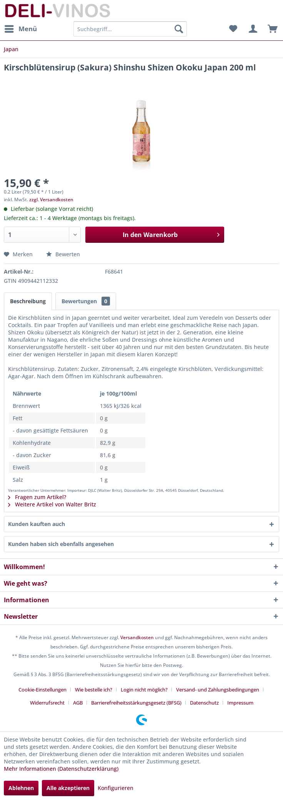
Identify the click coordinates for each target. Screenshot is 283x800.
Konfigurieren (115, 788)
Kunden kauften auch (36, 524)
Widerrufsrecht (47, 702)
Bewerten (63, 254)
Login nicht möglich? (144, 689)
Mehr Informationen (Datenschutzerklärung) (61, 768)
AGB (78, 702)
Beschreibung (28, 301)
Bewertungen (86, 301)
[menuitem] (20, 29)
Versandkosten (137, 637)
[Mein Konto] (252, 29)
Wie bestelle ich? (93, 689)
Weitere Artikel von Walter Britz (52, 504)
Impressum (240, 702)
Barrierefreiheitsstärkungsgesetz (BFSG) (136, 702)
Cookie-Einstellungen (42, 689)
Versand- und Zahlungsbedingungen (217, 689)
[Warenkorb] (270, 29)
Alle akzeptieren (68, 788)
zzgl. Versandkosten (51, 199)
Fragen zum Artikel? (37, 497)
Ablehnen (21, 788)
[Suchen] (179, 29)
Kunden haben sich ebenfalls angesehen (61, 544)
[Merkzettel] (233, 29)
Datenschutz (204, 702)
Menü (21, 28)
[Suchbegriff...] (129, 29)
